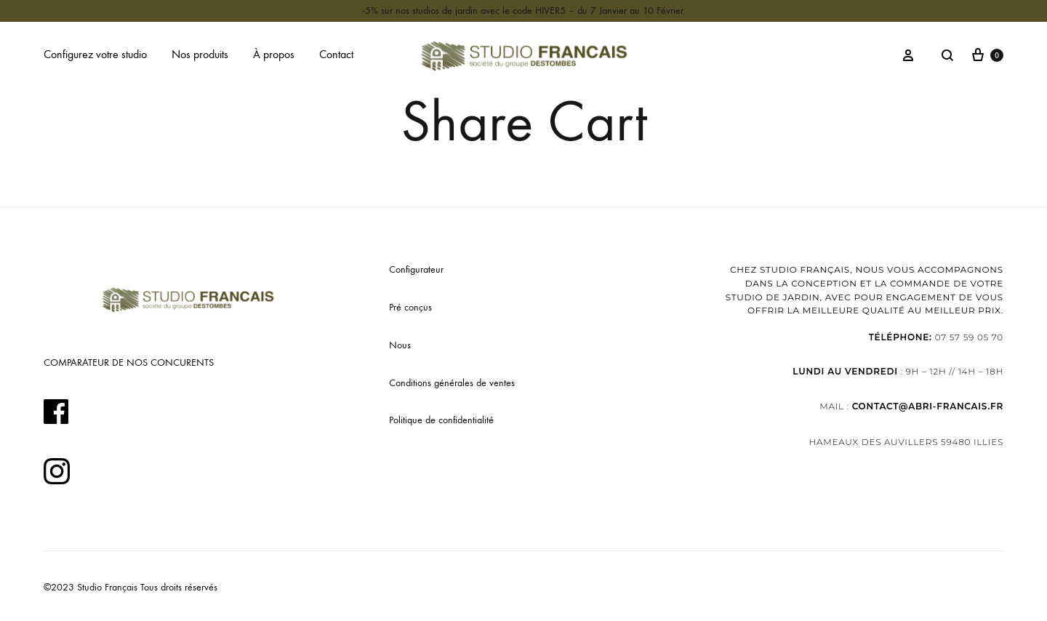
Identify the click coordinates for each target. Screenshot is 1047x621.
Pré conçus (410, 307)
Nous (400, 345)
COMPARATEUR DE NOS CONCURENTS (129, 362)
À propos (273, 54)
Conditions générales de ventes (452, 383)
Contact (336, 54)
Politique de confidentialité (441, 420)
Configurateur (416, 269)
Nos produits (200, 54)
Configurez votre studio (95, 54)
